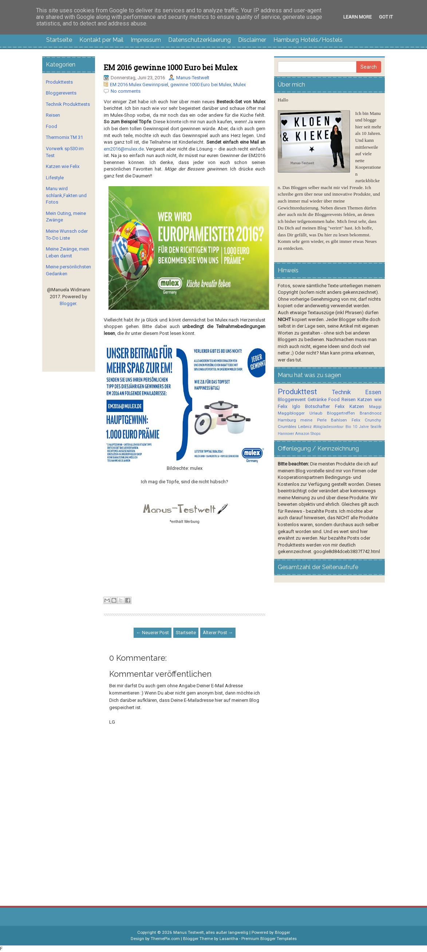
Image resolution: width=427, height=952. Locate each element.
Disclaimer (252, 39)
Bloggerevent (292, 399)
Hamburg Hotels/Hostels (308, 39)
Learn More (357, 17)
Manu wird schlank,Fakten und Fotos (66, 195)
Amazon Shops (308, 433)
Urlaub (315, 413)
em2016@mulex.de (124, 149)
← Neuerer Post (152, 632)
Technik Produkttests (68, 104)
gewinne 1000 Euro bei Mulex (200, 84)
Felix (339, 406)
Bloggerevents (61, 93)
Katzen (356, 406)
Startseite (59, 39)
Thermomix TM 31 (64, 137)
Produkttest (297, 391)
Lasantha (229, 938)
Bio (348, 426)
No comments (126, 91)
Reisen (53, 115)
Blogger (68, 303)
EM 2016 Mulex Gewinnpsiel (139, 84)
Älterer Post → (218, 632)
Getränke (317, 399)
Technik (341, 392)
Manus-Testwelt (192, 77)
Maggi (375, 406)
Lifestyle (55, 177)
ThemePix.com (165, 938)
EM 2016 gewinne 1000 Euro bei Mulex (171, 67)
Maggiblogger (291, 413)
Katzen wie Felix (62, 166)
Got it (386, 17)
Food (51, 126)
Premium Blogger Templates (269, 938)
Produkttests (59, 82)
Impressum (146, 39)
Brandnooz (370, 413)
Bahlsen (339, 420)
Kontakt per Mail (101, 39)
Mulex (239, 84)
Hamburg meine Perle (302, 420)
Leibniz (305, 426)
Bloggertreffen (341, 413)
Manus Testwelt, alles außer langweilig (210, 932)
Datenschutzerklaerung (199, 39)
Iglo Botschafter (311, 406)
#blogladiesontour (328, 426)
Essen (373, 392)
